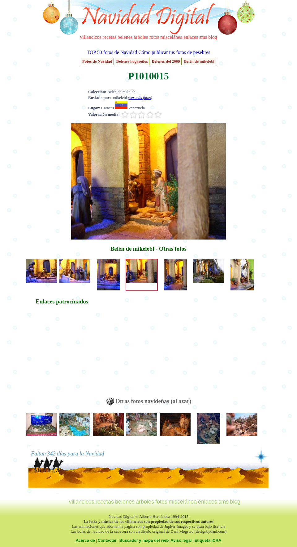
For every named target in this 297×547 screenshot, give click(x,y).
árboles (141, 37)
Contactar (107, 540)
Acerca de (85, 540)
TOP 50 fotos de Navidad (112, 52)
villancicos (90, 37)
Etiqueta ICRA (208, 540)
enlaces (190, 37)
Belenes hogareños (132, 61)
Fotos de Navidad (97, 61)
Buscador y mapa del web (144, 540)
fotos (154, 37)
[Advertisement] (62, 354)
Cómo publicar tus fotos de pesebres (174, 52)
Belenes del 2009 (166, 61)
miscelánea (171, 37)
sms (203, 37)
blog (212, 37)
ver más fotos (140, 97)
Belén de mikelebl (199, 61)
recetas (109, 37)
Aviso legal (181, 540)
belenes (125, 37)
